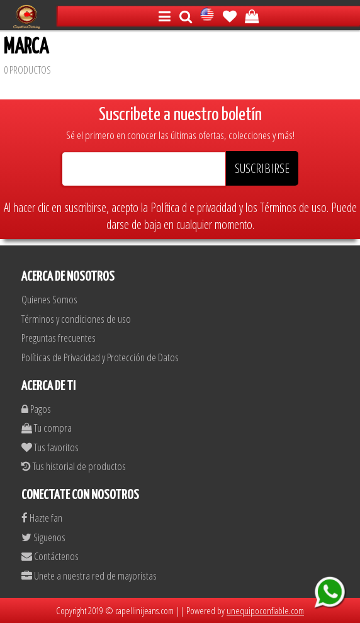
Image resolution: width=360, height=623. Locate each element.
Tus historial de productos (73, 466)
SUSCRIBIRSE (262, 168)
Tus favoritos (50, 447)
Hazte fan (41, 517)
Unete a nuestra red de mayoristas (89, 575)
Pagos (36, 408)
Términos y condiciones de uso (76, 319)
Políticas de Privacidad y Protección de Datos (100, 357)
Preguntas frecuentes (58, 337)
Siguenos (43, 537)
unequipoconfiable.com (265, 610)
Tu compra (46, 427)
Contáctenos (50, 556)
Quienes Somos (49, 299)
